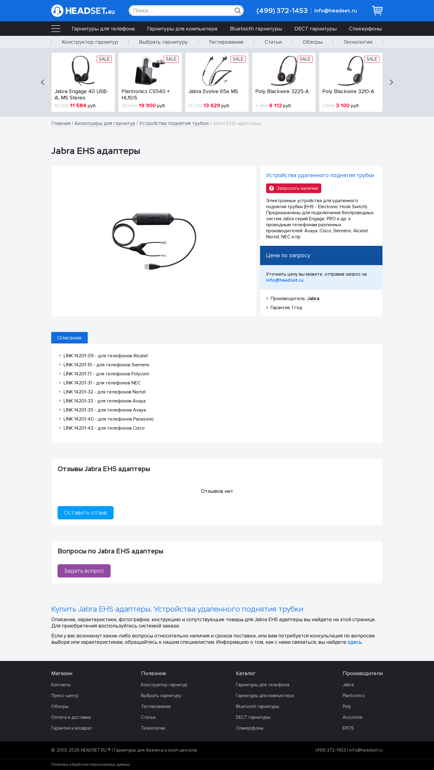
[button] (43, 82)
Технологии (357, 42)
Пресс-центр (65, 695)
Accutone (353, 717)
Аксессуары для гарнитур (104, 123)
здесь (355, 642)
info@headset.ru (335, 11)
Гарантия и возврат (71, 728)
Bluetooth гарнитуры (256, 28)
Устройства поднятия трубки (174, 123)
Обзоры (312, 42)
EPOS (348, 728)
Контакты (61, 684)
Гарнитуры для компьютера (182, 28)
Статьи (273, 42)
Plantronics (354, 695)
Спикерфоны (365, 28)
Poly (347, 706)
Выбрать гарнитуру (163, 42)
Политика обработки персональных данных (90, 764)
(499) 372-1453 (282, 11)
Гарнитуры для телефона (103, 28)
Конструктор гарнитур (90, 42)
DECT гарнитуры (315, 28)
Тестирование (226, 42)
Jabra (348, 684)
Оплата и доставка (71, 717)
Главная (61, 123)
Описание (69, 337)
